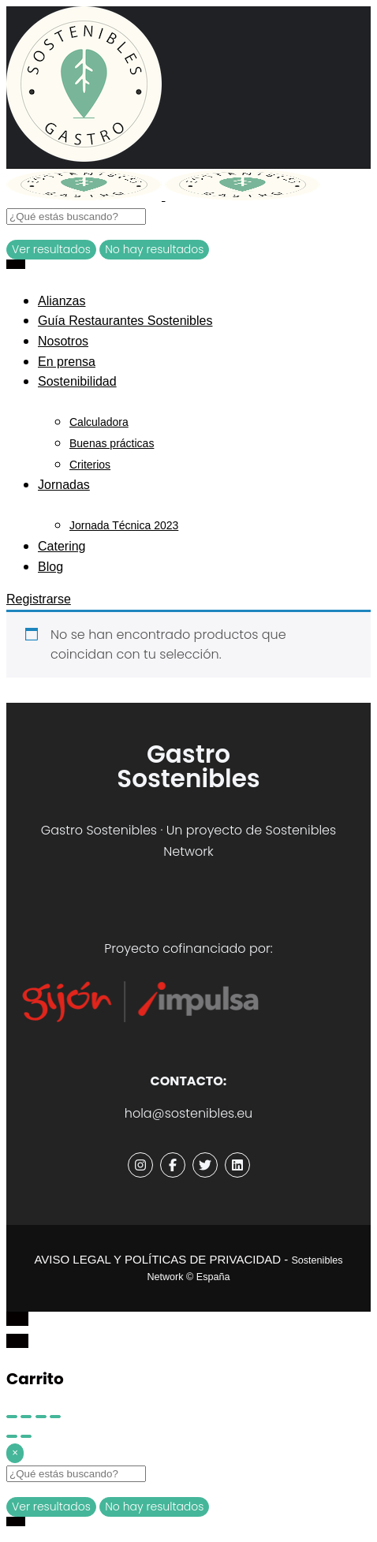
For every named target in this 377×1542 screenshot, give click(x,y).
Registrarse (38, 599)
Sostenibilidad (77, 381)
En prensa (66, 361)
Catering (61, 546)
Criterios (89, 464)
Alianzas (61, 301)
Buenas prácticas (111, 443)
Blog (50, 566)
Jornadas (64, 484)
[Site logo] (85, 196)
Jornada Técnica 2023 (123, 525)
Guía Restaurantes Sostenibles (125, 320)
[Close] (15, 1453)
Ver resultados (51, 249)
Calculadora (99, 422)
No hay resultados (154, 249)
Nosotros (63, 341)
